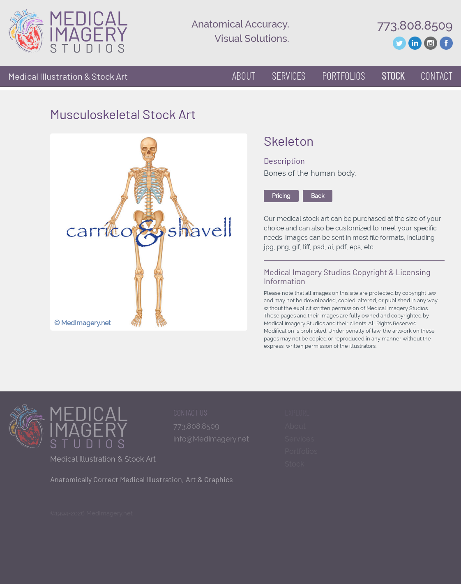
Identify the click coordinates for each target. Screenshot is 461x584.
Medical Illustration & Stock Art (68, 76)
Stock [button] (393, 75)
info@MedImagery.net (211, 439)
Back (317, 196)
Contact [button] (437, 75)
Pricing (281, 196)
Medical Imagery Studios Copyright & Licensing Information (347, 276)
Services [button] (289, 75)
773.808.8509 (415, 25)
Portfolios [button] (343, 75)
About (244, 75)
